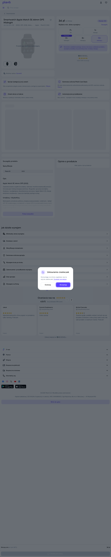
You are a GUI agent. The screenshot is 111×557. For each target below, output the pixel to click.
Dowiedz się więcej (60, 279)
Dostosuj (48, 285)
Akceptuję (63, 285)
